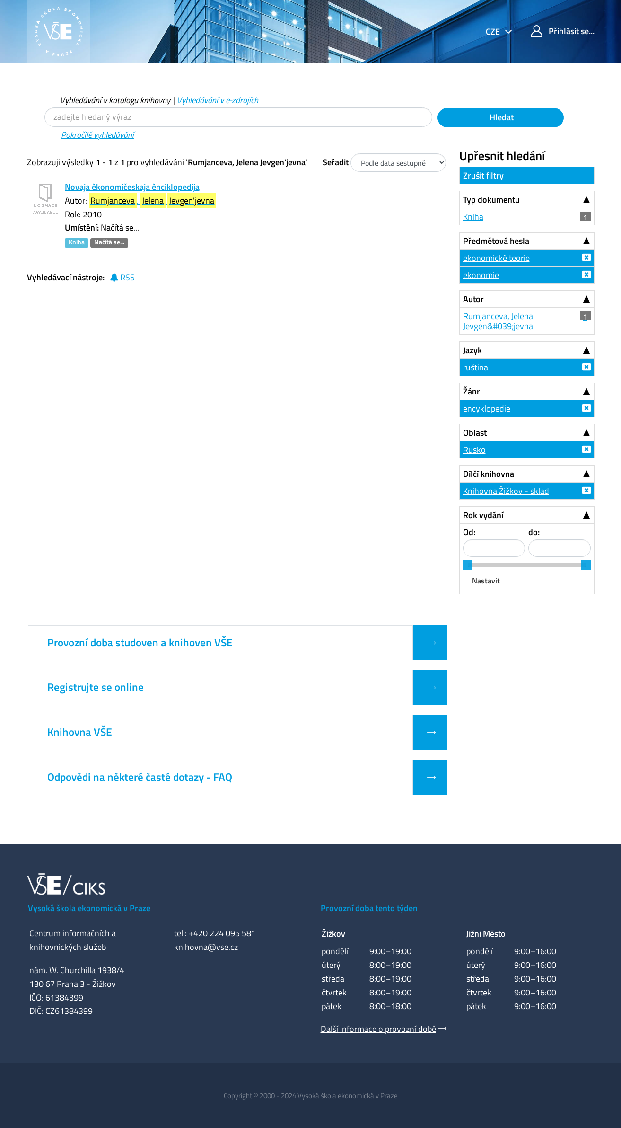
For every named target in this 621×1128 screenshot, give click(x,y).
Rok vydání (483, 515)
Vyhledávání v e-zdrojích (217, 100)
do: (534, 532)
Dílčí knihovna (488, 473)
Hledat (501, 117)
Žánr (471, 391)
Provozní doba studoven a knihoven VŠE (140, 643)
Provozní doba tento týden (369, 908)
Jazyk (472, 350)
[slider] (467, 565)
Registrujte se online (95, 687)
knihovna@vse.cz (206, 946)
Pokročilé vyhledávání (97, 134)
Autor (473, 299)
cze (494, 31)
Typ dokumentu (491, 199)
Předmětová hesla (496, 240)
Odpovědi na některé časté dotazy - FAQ (139, 777)
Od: (469, 532)
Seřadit (336, 162)
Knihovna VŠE (79, 732)
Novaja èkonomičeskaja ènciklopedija (132, 186)
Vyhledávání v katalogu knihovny (115, 100)
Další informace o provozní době (378, 1028)
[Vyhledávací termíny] (238, 117)
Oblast (475, 432)
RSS (122, 277)
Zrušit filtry (483, 175)
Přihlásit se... (563, 31)
